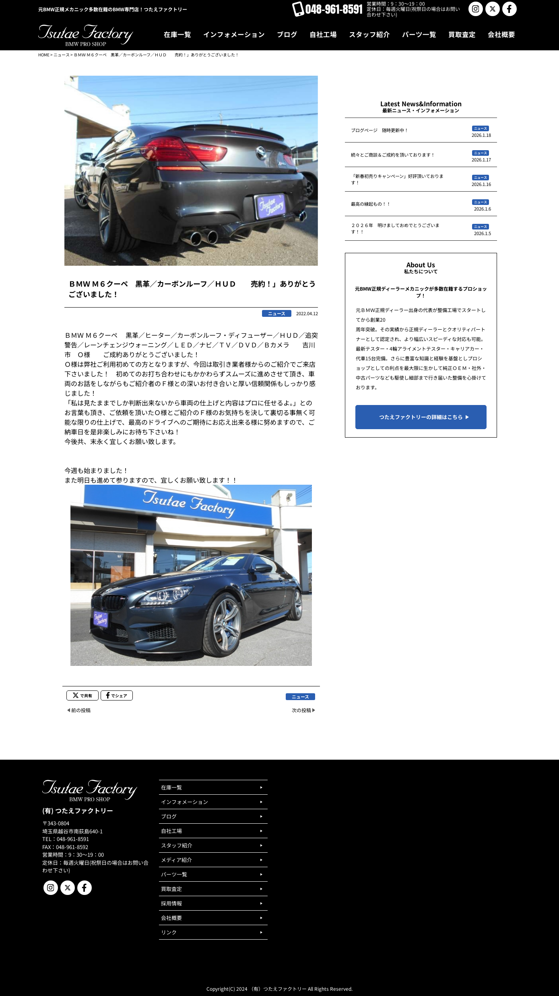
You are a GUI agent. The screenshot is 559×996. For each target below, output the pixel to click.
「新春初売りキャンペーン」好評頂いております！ (397, 179)
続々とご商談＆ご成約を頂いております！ (393, 154)
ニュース (62, 55)
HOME (44, 55)
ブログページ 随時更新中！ (379, 130)
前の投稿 (81, 710)
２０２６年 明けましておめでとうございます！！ (395, 228)
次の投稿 (301, 710)
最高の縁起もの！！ (371, 203)
